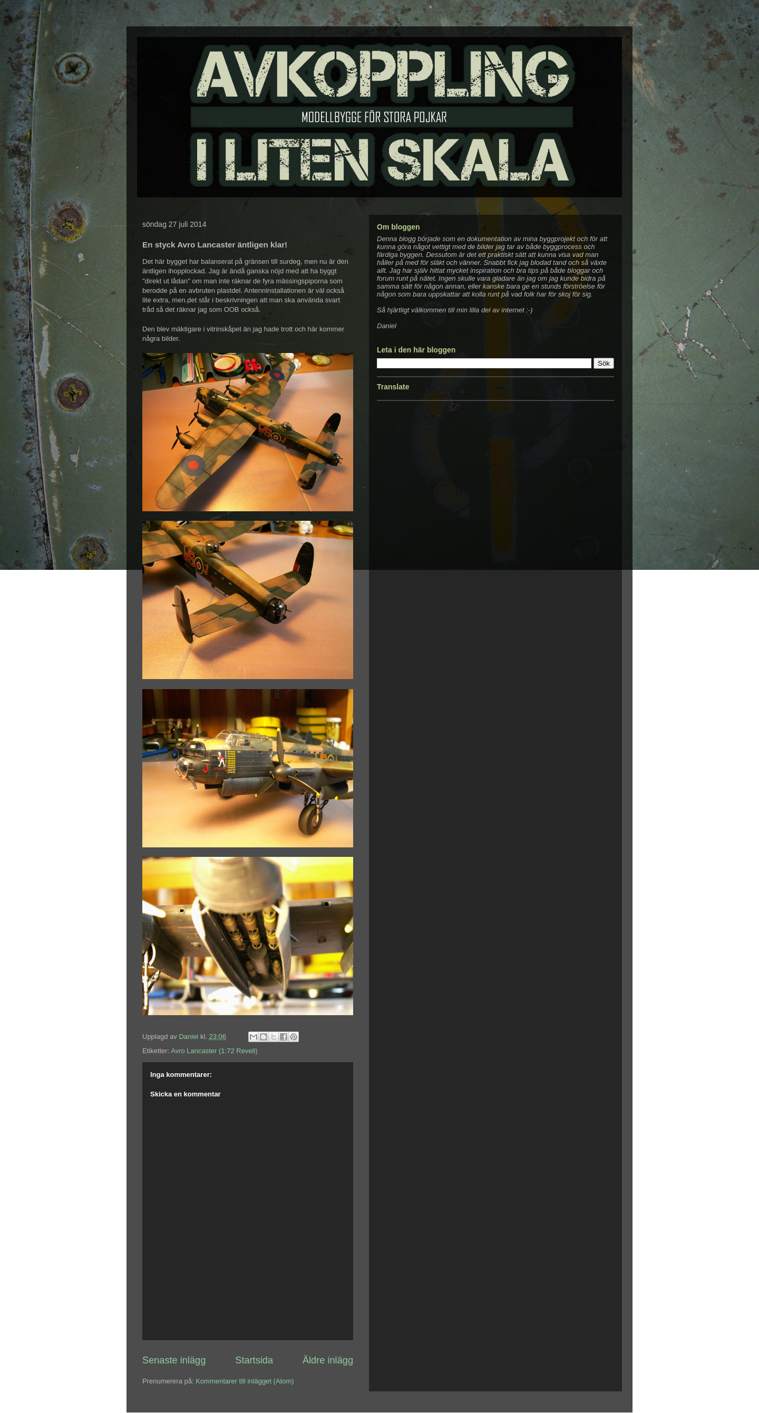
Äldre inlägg (328, 1360)
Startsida (254, 1360)
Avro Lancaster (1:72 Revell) (214, 1051)
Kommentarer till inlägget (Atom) (245, 1381)
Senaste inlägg (174, 1360)
